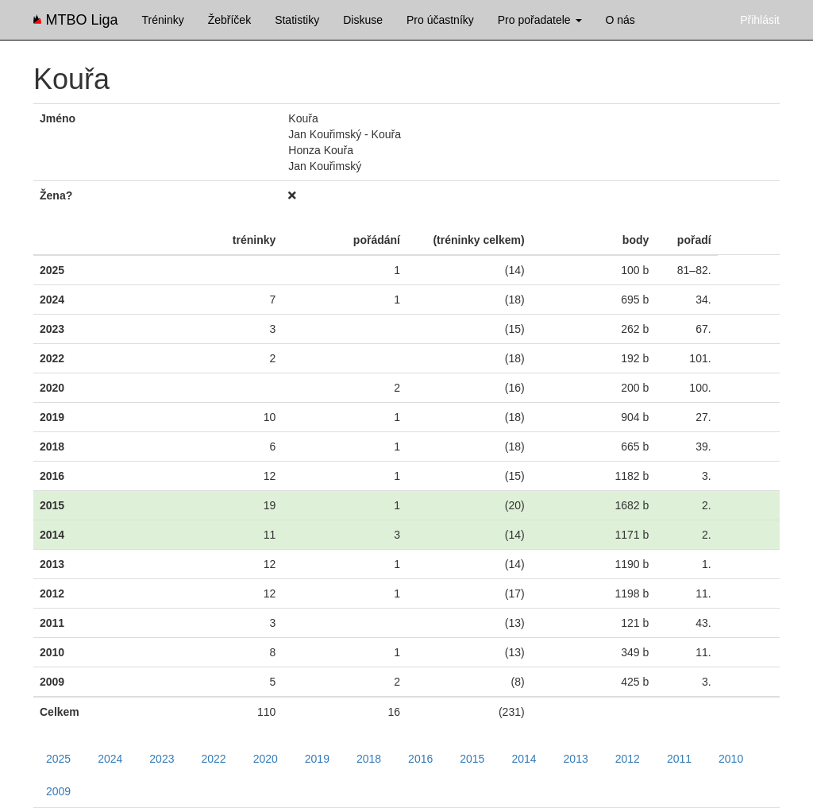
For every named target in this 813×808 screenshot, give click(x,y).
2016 (420, 758)
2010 (731, 758)
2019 (317, 758)
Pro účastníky (440, 20)
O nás (620, 20)
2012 (627, 758)
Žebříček (229, 20)
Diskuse (363, 20)
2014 (523, 758)
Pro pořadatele (540, 20)
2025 (58, 758)
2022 (213, 758)
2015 (472, 758)
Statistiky (297, 20)
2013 (576, 758)
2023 (161, 758)
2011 (679, 758)
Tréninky (163, 20)
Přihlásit (760, 20)
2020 (265, 758)
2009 (58, 791)
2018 (368, 758)
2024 (110, 758)
